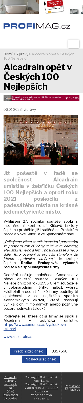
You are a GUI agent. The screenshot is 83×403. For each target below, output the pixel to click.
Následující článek (40, 359)
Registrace (72, 386)
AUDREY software (46, 389)
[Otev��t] (73, 44)
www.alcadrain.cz (18, 337)
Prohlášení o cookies (10, 396)
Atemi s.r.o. (41, 380)
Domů (8, 54)
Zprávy (22, 54)
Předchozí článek (28, 351)
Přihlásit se (72, 389)
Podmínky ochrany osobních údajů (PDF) (10, 384)
